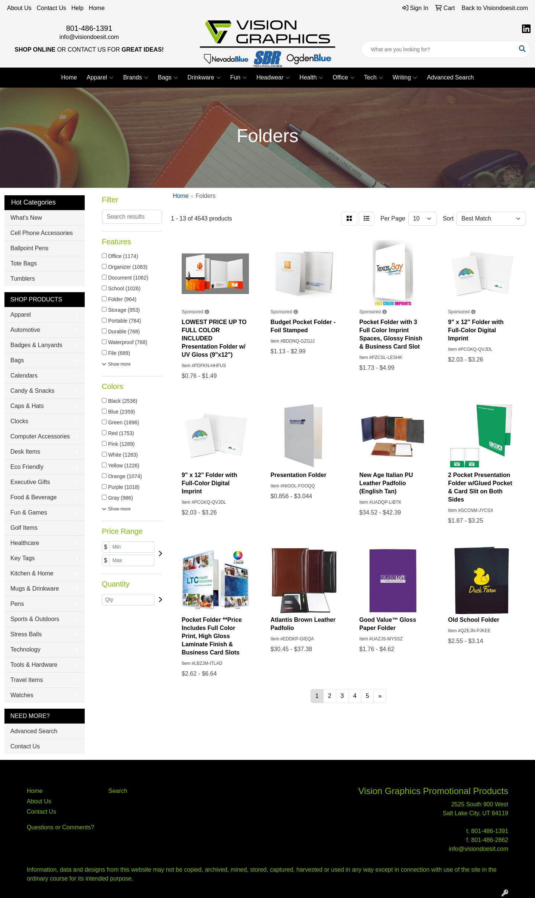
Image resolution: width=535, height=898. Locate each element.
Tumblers (22, 278)
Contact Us (51, 8)
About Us (19, 8)
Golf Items (24, 528)
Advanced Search (450, 77)
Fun (238, 77)
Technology (25, 649)
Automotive (25, 330)
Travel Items (26, 680)
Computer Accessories (40, 436)
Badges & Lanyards (36, 345)
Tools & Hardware (33, 665)
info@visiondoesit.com (89, 37)
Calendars (24, 375)
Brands (135, 77)
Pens (17, 604)
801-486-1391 (89, 28)
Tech (373, 77)
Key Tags (22, 558)
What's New (26, 218)
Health (311, 77)
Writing (405, 77)
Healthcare (24, 543)
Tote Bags (23, 263)
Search (117, 791)
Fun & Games (28, 512)
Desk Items (25, 451)
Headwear (273, 77)
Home (97, 8)
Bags (168, 77)
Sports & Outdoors (34, 619)
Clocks (19, 421)
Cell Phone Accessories (41, 233)
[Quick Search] (438, 49)
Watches (21, 695)
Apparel (100, 77)
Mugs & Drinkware (34, 588)
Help (77, 8)
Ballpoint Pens (29, 248)
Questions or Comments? (60, 827)
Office (343, 77)
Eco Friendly (26, 467)
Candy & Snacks (32, 391)
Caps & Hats (27, 406)
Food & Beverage (33, 497)
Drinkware (204, 77)
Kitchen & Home (32, 573)
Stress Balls (26, 634)
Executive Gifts (30, 482)
